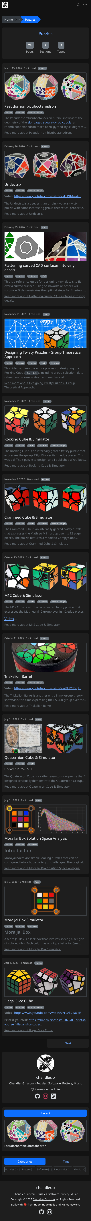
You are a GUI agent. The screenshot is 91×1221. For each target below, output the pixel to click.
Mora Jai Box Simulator (23, 920)
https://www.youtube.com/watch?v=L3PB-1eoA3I (47, 196)
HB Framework (70, 1204)
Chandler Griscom (44, 1199)
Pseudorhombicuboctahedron (30, 106)
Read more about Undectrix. (23, 214)
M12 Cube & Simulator (23, 595)
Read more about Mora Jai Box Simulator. (32, 949)
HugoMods (48, 1204)
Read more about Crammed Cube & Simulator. (36, 544)
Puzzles (30, 19)
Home (8, 19)
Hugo (37, 1204)
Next (68, 1043)
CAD (44, 276)
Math (43, 363)
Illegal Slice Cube (18, 1001)
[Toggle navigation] (85, 5)
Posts (44, 227)
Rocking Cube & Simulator (26, 439)
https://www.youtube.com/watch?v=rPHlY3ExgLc (47, 688)
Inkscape (33, 276)
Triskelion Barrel (18, 676)
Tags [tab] (66, 1161)
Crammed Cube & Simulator (28, 517)
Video (9, 618)
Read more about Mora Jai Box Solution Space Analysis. (42, 868)
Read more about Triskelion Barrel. (28, 706)
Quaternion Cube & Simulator (30, 757)
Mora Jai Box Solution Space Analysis (35, 838)
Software (20, 363)
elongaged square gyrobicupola (49, 122)
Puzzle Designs (36, 112)
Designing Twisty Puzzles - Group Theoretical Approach (43, 354)
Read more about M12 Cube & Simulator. (32, 625)
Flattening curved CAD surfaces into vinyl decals (40, 267)
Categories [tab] (24, 1161)
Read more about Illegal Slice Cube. (28, 1030)
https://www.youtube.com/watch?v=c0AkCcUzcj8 (47, 1013)
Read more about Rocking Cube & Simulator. (34, 465)
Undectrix (12, 184)
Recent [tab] (45, 1113)
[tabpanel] (45, 1133)
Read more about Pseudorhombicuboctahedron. (38, 133)
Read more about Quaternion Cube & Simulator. (37, 786)
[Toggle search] (78, 5)
